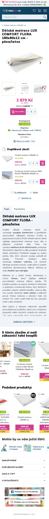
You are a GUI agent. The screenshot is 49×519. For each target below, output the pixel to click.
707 (17, 342)
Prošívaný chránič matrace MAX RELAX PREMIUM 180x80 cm (28, 172)
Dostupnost (24, 121)
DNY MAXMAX (11, 2)
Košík (39, 11)
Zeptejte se (26, 198)
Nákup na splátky (23, 141)
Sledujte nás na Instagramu (26, 502)
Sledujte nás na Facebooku (26, 492)
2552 (42, 342)
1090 (42, 394)
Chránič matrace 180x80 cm (26, 155)
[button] (8, 63)
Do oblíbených (20, 192)
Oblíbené (34, 11)
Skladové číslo (24, 134)
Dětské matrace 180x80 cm (15, 25)
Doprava (24, 128)
